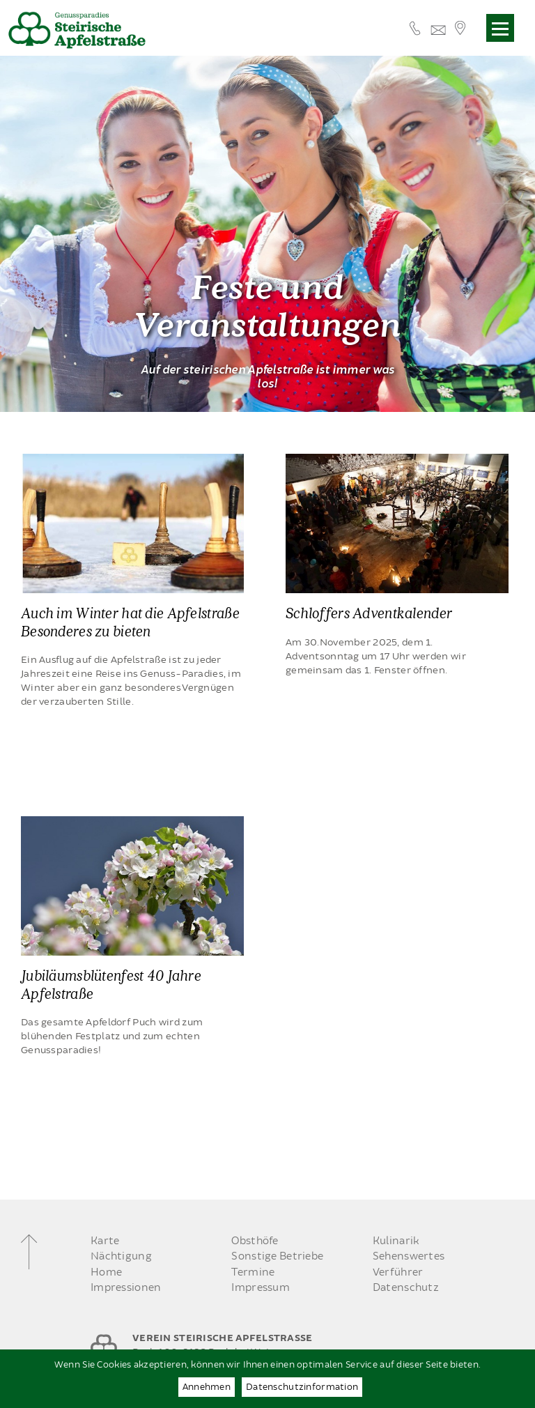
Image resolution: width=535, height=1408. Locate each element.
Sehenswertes (408, 1256)
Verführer (398, 1272)
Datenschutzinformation (302, 1387)
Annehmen (207, 1387)
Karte (105, 1241)
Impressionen (126, 1288)
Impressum (260, 1288)
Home (106, 1272)
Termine (252, 1272)
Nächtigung (121, 1256)
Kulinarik (396, 1241)
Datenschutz (406, 1288)
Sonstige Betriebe (277, 1256)
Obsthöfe (254, 1241)
